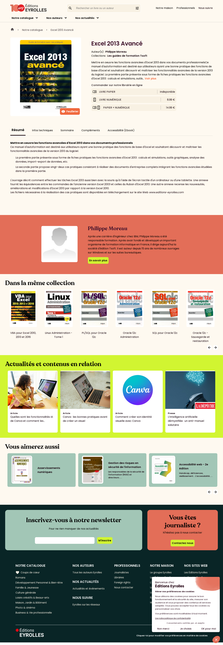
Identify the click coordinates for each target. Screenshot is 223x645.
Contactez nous (182, 543)
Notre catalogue (22, 18)
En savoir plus (98, 260)
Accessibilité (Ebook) (121, 130)
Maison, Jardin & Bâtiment (32, 604)
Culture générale (26, 594)
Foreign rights (123, 583)
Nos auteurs (54, 18)
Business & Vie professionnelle (34, 615)
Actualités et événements (90, 589)
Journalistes (122, 572)
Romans (21, 578)
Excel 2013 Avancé (62, 30)
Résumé (18, 130)
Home (12, 29)
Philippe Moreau (116, 52)
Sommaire (67, 130)
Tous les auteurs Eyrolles (89, 572)
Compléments (90, 130)
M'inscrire (104, 540)
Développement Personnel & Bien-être (40, 583)
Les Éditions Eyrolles (195, 572)
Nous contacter (125, 588)
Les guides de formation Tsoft (127, 56)
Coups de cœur (28, 572)
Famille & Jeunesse (28, 588)
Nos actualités (84, 18)
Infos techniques (42, 130)
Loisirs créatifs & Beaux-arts (33, 599)
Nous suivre (205, 8)
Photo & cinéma (26, 610)
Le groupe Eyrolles (160, 572)
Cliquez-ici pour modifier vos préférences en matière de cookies (171, 638)
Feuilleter (70, 111)
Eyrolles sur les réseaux (88, 605)
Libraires (120, 578)
